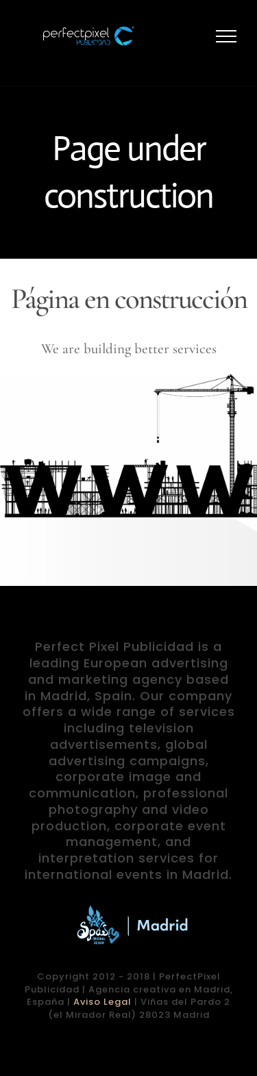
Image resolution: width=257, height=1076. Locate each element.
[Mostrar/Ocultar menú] (226, 36)
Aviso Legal (102, 1001)
